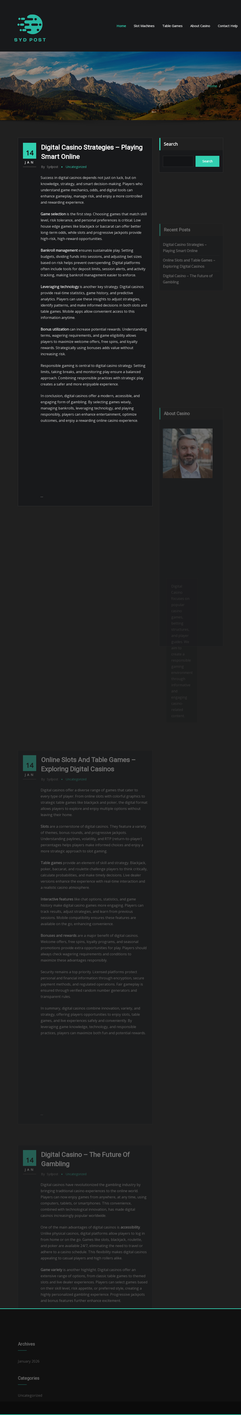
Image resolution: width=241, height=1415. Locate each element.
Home (121, 26)
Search (171, 144)
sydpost (49, 167)
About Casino (200, 26)
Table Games (172, 26)
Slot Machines (144, 26)
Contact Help (228, 26)
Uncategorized (76, 167)
